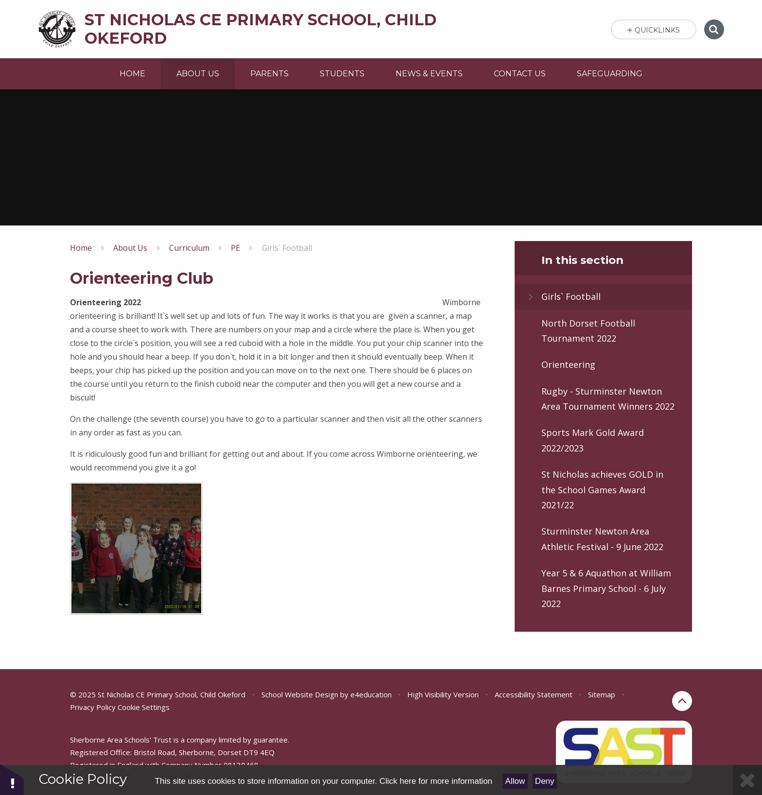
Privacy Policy (93, 707)
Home (81, 247)
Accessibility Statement (533, 694)
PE (235, 247)
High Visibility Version (443, 694)
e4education (371, 694)
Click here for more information (436, 781)
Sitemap (601, 694)
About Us (130, 247)
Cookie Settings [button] (144, 707)
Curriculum (189, 247)
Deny (544, 781)
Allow (515, 781)
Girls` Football (287, 247)
